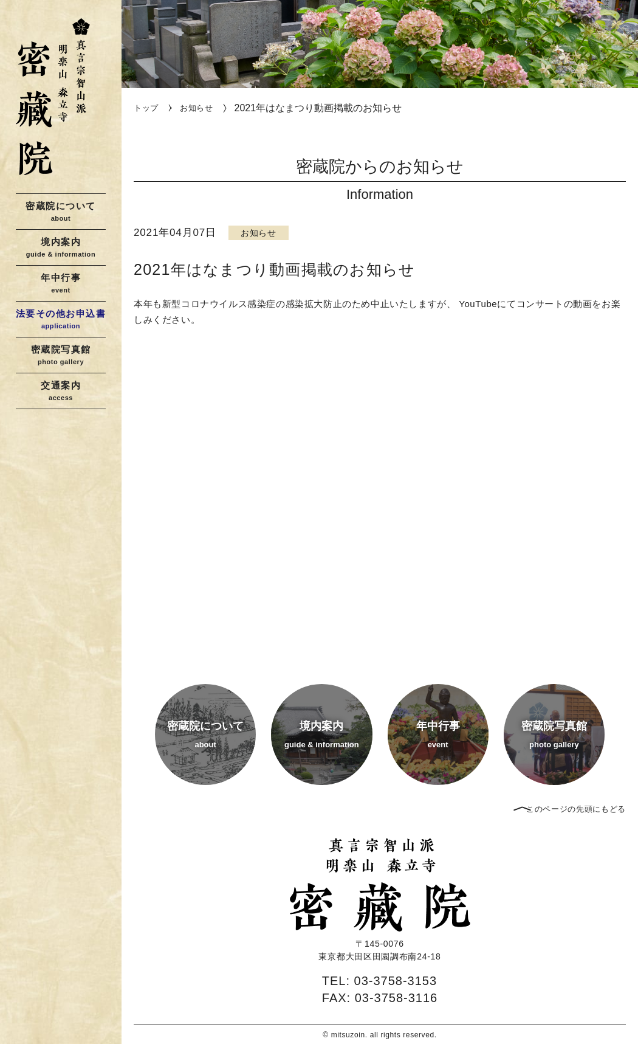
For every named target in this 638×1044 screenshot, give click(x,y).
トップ (146, 108)
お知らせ (196, 108)
